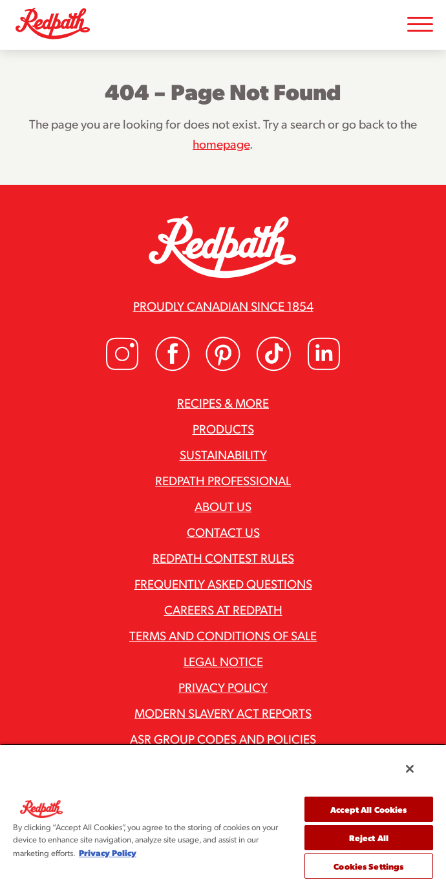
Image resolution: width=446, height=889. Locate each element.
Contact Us (223, 531)
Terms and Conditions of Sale (223, 635)
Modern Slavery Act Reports (223, 712)
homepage (221, 143)
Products (223, 428)
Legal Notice (223, 661)
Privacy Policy (223, 687)
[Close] (410, 769)
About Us (223, 506)
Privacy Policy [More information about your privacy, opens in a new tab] (107, 852)
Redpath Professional (223, 480)
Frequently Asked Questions (223, 583)
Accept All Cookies (368, 809)
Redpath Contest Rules (223, 557)
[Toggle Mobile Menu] (420, 25)
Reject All (368, 837)
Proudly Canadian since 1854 (223, 305)
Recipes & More (223, 402)
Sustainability (223, 454)
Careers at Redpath (223, 609)
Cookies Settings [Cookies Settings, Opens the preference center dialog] (368, 866)
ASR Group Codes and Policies (223, 738)
